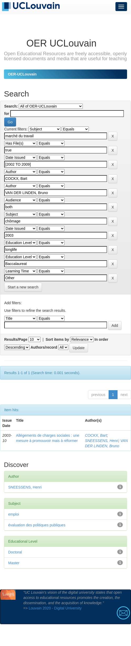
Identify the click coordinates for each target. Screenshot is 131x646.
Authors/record (44, 347)
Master (14, 563)
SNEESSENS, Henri (101, 441)
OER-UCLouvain (22, 74)
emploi (13, 514)
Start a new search (23, 287)
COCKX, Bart (96, 435)
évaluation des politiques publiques (36, 525)
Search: (11, 106)
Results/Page (15, 339)
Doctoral (15, 552)
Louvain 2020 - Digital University (55, 608)
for (6, 113)
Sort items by (57, 339)
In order (101, 339)
